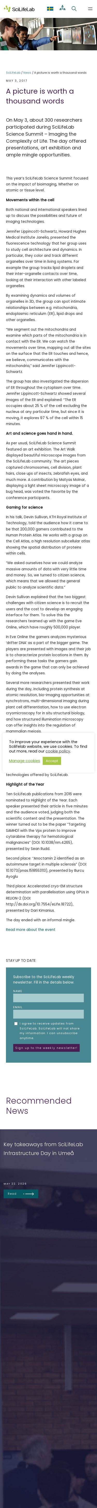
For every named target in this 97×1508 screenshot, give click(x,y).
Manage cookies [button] (24, 760)
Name (48, 995)
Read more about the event (30, 929)
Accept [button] (52, 760)
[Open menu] (90, 9)
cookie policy (58, 751)
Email (48, 1011)
